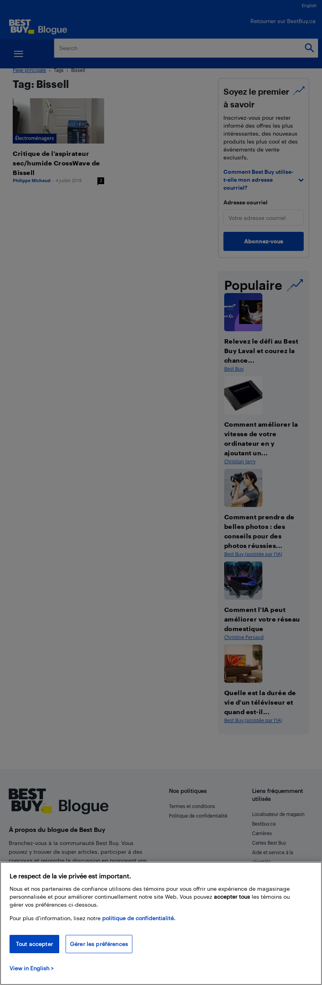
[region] (161, 923)
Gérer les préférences (99, 943)
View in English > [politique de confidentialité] (32, 968)
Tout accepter (34, 943)
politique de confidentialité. (138, 918)
